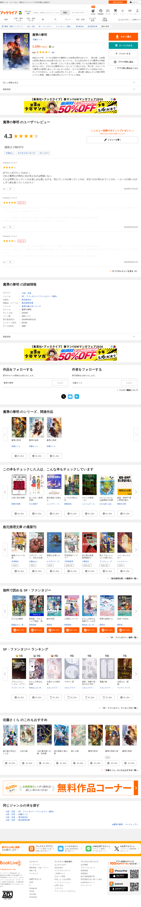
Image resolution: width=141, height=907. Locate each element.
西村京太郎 (121, 504)
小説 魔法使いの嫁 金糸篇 (44, 752)
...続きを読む (60, 221)
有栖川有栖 (15, 504)
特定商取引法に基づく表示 (91, 879)
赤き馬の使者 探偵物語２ (88, 556)
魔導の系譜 (51, 440)
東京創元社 (26, 300)
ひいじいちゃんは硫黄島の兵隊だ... (106, 500)
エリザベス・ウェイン (55, 561)
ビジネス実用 (92, 19)
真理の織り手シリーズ (31, 306)
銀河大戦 (50, 619)
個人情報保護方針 (88, 876)
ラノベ (67, 19)
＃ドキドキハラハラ (26, 153)
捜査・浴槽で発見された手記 (88, 683)
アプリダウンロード (62, 871)
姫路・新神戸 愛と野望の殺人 (124, 499)
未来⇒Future (123, 619)
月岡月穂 (95, 625)
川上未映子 (33, 504)
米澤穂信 (15, 561)
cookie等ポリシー (88, 882)
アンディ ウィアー (18, 688)
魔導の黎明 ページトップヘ (125, 824)
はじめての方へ (124, 19)
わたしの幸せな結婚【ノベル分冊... (88, 621)
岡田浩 (49, 625)
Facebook (33, 897)
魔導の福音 (34, 440)
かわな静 (103, 504)
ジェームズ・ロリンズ (91, 504)
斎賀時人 (25, 625)
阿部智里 (67, 625)
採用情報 (84, 871)
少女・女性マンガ (30, 19)
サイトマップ (86, 885)
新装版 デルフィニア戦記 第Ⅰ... (35, 621)
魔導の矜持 (16, 440)
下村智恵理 (68, 561)
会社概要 (84, 865)
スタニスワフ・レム (55, 688)
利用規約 (84, 873)
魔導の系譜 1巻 (111, 751)
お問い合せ (58, 885)
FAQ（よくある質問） (63, 879)
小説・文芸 (80, 19)
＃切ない (9, 153)
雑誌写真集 (105, 19)
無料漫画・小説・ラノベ (39, 868)
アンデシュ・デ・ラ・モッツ (111, 561)
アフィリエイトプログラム (65, 891)
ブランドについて (88, 868)
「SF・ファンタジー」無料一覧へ (123, 637)
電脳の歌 (103, 682)
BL (43, 19)
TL (55, 19)
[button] (19, 456)
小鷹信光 (85, 561)
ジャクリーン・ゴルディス (127, 561)
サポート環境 (59, 876)
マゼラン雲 (69, 682)
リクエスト (58, 888)
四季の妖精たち (106, 619)
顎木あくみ (86, 625)
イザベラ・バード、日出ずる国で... (35, 557)
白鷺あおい (33, 561)
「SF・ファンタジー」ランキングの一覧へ (119, 708)
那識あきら (15, 625)
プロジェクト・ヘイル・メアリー (18, 684)
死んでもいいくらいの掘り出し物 (106, 557)
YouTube (32, 894)
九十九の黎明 (17, 619)
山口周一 (111, 504)
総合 (6, 19)
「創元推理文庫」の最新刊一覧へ (123, 578)
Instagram (33, 888)
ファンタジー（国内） (48, 296)
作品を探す (58, 868)
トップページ (34, 865)
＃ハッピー (44, 153)
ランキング (33, 873)
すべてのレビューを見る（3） (125, 271)
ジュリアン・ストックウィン (58, 504)
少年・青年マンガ (18, 19)
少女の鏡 (24, 751)
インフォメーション (62, 882)
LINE (31, 882)
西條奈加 (67, 504)
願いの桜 (75, 751)
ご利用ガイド (136, 19)
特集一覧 (32, 871)
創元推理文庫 (27, 303)
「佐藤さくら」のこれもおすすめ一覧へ (121, 770)
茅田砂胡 (32, 625)
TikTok (31, 891)
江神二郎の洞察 (18, 498)
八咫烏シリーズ (71, 619)
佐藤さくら (37, 39)
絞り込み (28, 13)
